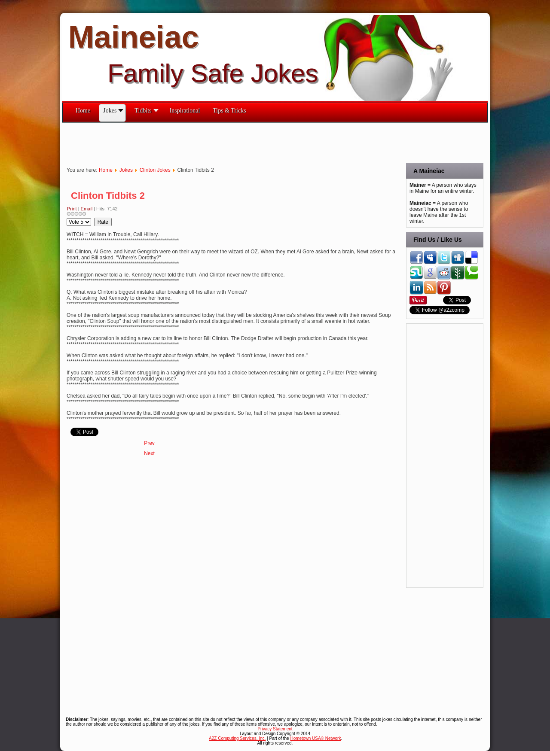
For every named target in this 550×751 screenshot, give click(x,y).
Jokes (126, 170)
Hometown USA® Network (315, 738)
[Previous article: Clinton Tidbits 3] (149, 443)
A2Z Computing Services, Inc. (237, 738)
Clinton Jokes (155, 170)
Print (72, 208)
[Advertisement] (218, 142)
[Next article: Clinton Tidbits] (149, 453)
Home (106, 170)
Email (87, 208)
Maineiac (133, 37)
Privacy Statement (274, 729)
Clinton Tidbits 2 (108, 195)
